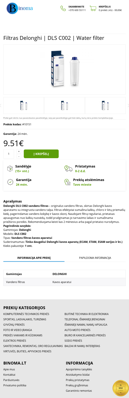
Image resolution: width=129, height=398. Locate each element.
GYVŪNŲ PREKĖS (14, 324)
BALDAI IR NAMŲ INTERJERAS (82, 346)
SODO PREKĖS (73, 340)
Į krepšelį (41, 154)
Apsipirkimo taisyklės (79, 369)
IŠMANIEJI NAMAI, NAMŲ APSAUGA (85, 324)
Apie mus (9, 369)
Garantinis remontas (79, 390)
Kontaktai (9, 374)
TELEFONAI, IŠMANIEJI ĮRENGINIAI (84, 319)
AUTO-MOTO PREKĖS (77, 330)
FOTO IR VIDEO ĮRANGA (17, 330)
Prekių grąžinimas (77, 385)
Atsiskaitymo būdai (78, 374)
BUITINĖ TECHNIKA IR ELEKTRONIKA (86, 314)
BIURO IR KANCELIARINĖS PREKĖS (85, 335)
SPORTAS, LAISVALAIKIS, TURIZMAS (24, 319)
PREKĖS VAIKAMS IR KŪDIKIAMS (22, 335)
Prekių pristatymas (77, 380)
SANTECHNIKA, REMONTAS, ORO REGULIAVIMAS (33, 346)
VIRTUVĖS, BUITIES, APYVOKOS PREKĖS (27, 351)
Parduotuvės (11, 380)
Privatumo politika (14, 385)
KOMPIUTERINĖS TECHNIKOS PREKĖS (26, 314)
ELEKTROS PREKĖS (14, 340)
